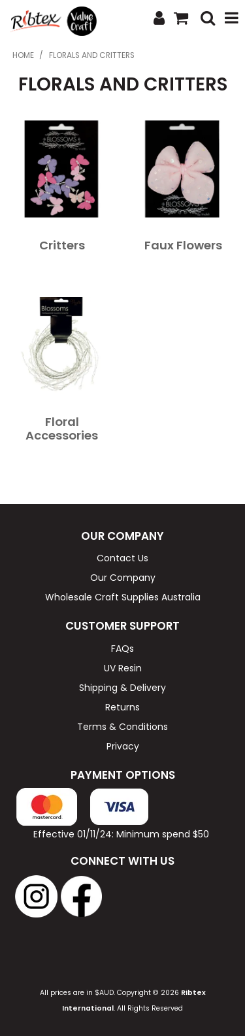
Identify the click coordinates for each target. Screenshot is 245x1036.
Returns (122, 707)
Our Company (122, 577)
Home (23, 55)
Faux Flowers (183, 245)
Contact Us (122, 558)
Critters (62, 245)
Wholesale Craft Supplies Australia (123, 597)
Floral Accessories (61, 428)
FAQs (122, 648)
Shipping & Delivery (122, 687)
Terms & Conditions (122, 726)
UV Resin (123, 668)
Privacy (122, 746)
